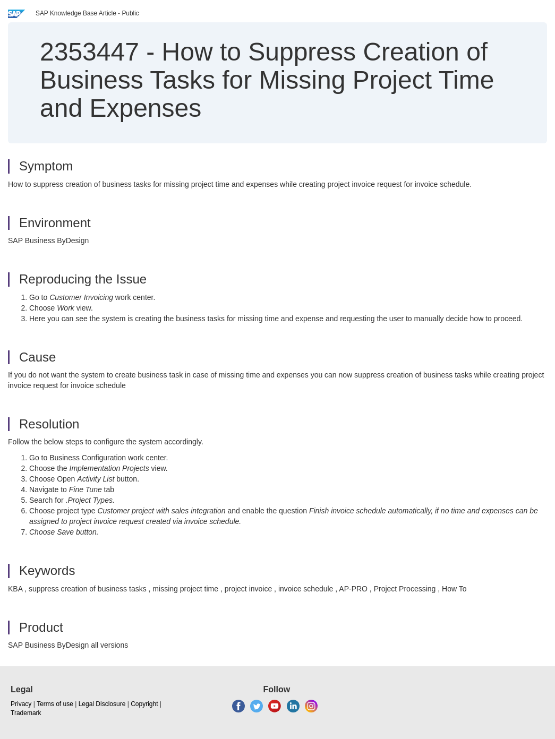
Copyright (144, 704)
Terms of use (55, 704)
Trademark (26, 713)
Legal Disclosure (102, 704)
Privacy (21, 704)
